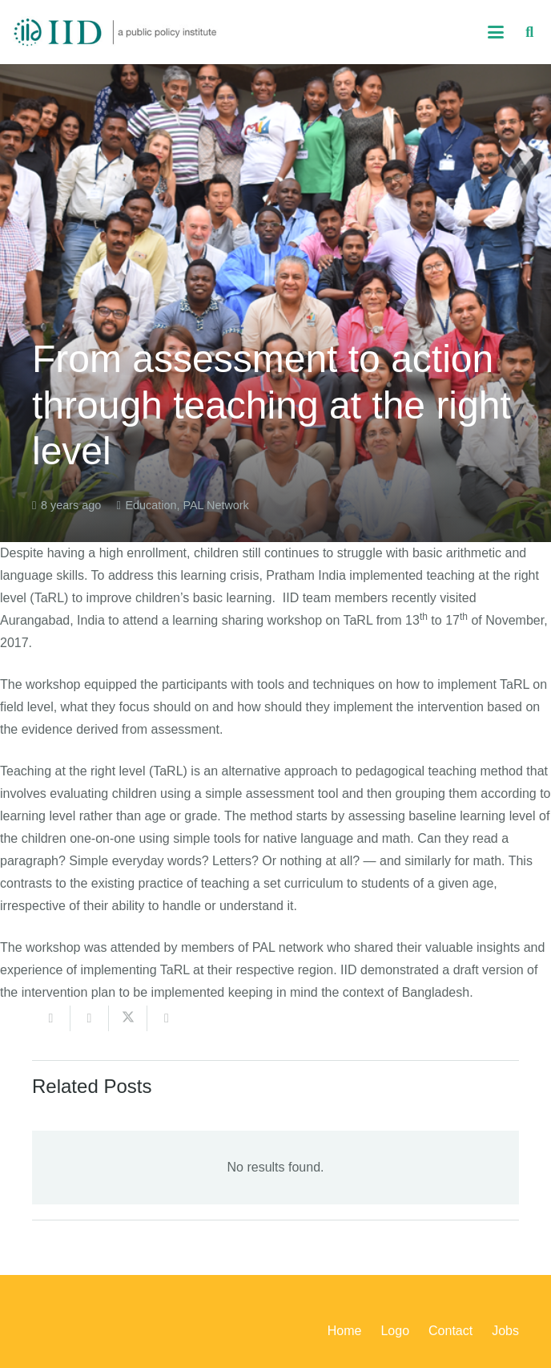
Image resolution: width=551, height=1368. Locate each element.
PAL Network (215, 505)
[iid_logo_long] (115, 32)
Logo (394, 1331)
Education (150, 505)
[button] (495, 32)
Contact (450, 1331)
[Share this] (89, 1018)
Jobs (505, 1331)
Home (345, 1331)
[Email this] (51, 1018)
